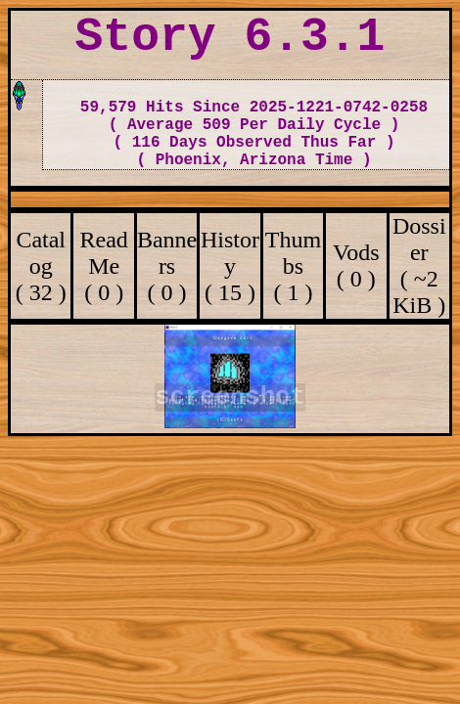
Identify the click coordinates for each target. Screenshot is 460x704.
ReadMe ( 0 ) (103, 266)
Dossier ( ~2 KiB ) (419, 265)
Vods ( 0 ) (356, 265)
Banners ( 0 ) (167, 266)
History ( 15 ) (230, 266)
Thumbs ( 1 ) (293, 266)
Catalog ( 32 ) (41, 266)
